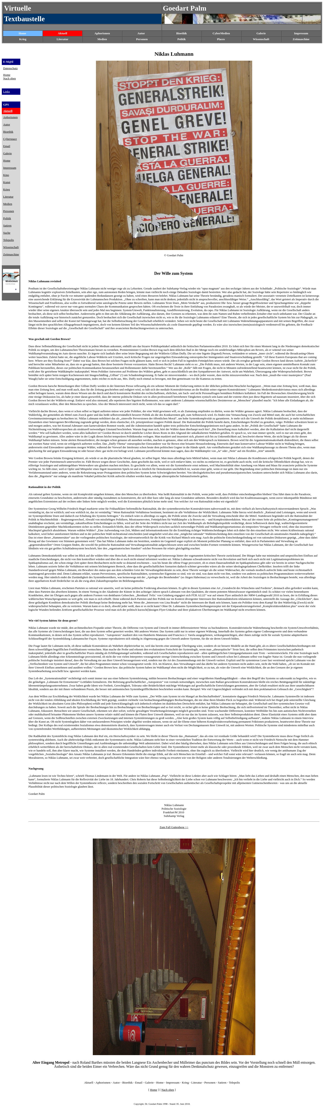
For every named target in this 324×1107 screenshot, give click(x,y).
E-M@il (8, 61)
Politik (181, 39)
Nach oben (9, 78)
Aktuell (62, 33)
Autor (141, 33)
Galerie (149, 1082)
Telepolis (234, 1082)
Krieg (185, 1082)
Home (22, 33)
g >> (185, 827)
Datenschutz (10, 68)
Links (6, 91)
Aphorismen (102, 33)
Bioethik (127, 1082)
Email (138, 1082)
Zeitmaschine (301, 39)
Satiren (222, 1082)
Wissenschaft (261, 39)
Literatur (196, 1082)
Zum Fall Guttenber (171, 827)
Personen (142, 39)
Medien (102, 39)
